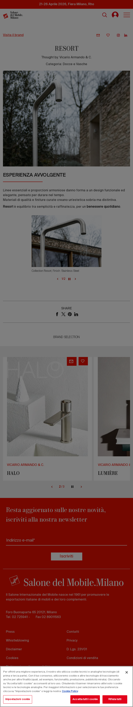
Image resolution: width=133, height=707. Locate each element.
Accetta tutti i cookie (85, 699)
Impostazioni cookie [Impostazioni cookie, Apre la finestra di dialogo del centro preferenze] (17, 699)
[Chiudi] (126, 672)
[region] (66, 686)
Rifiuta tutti (114, 699)
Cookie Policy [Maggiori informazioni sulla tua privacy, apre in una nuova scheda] (70, 691)
